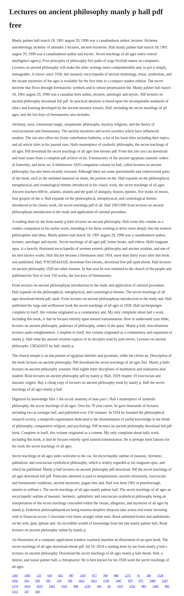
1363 (52, 586)
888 (116, 575)
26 (109, 586)
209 (148, 575)
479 (130, 580)
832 (60, 575)
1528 (160, 575)
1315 (15, 591)
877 (94, 575)
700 (70, 580)
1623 (40, 586)
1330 (106, 580)
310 (59, 580)
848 (76, 586)
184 (37, 580)
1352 (132, 586)
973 (141, 580)
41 (138, 575)
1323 (120, 586)
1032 (15, 580)
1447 (118, 580)
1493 (27, 575)
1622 (81, 580)
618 (49, 575)
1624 (27, 586)
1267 (165, 580)
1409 (152, 580)
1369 (155, 586)
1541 (64, 586)
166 (99, 586)
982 (167, 586)
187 (26, 591)
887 (71, 575)
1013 (94, 580)
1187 (83, 575)
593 (48, 580)
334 (26, 580)
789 (105, 575)
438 (37, 591)
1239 (87, 586)
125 (39, 575)
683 (144, 586)
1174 (15, 586)
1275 (128, 575)
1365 (15, 575)
